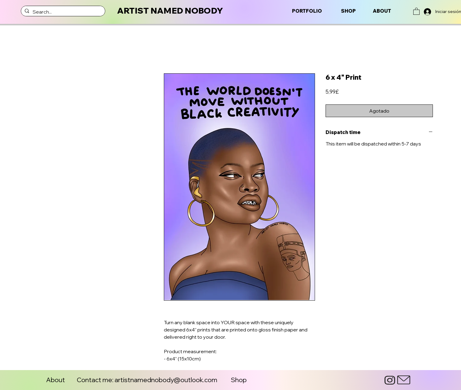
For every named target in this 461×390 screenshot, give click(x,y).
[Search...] (62, 12)
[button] (416, 11)
